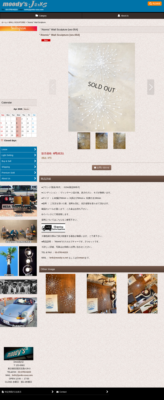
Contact (80, 258)
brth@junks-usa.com (34, 9)
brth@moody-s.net (58, 258)
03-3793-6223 (11, 9)
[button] (155, 3)
